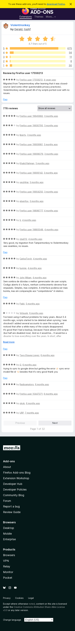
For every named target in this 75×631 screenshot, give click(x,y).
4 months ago (51, 210)
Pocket (7, 577)
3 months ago (51, 116)
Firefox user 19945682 (31, 116)
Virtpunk (24, 313)
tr (20, 220)
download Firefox (56, 4)
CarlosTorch (26, 258)
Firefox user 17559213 (31, 79)
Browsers (9, 555)
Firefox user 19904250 (31, 191)
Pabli (22, 303)
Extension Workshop (16, 478)
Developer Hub (12, 483)
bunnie (23, 268)
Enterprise (9, 539)
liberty (23, 135)
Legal (31, 598)
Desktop (8, 528)
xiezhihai (24, 182)
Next (55, 422)
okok (22, 403)
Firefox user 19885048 (31, 229)
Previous (20, 422)
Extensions (25, 16)
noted (32, 603)
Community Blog (13, 495)
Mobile (7, 533)
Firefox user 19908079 (31, 154)
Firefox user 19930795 (31, 125)
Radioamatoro (27, 384)
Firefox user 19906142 (31, 172)
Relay (6, 566)
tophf (27, 29)
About (7, 467)
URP (22, 412)
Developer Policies (15, 489)
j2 (20, 364)
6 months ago (36, 313)
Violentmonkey (20, 25)
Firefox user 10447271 (31, 394)
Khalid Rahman (27, 163)
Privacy (7, 598)
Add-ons (9, 461)
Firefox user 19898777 (31, 210)
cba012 (23, 239)
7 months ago (32, 412)
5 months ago (33, 303)
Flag (5, 99)
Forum (7, 500)
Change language (12, 619)
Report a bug (11, 506)
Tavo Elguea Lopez (29, 355)
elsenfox (24, 201)
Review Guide (12, 512)
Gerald (18, 29)
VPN (6, 560)
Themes (38, 16)
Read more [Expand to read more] (9, 342)
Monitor (8, 572)
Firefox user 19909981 (31, 144)
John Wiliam (25, 277)
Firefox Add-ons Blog (16, 472)
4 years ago (50, 79)
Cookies (19, 598)
